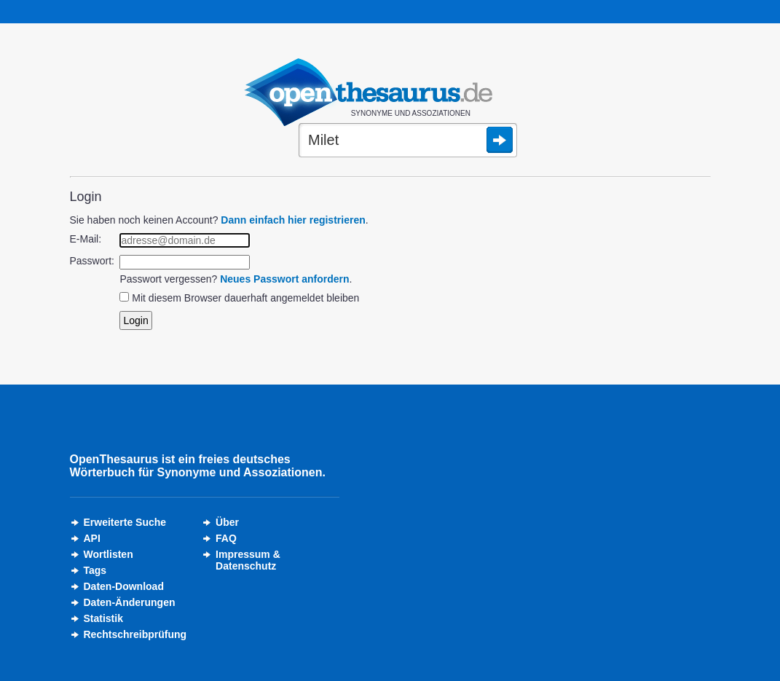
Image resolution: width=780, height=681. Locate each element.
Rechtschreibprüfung (135, 634)
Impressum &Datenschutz (248, 560)
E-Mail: (86, 239)
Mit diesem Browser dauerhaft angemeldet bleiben (245, 298)
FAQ (226, 538)
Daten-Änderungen (130, 602)
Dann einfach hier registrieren (293, 220)
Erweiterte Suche (125, 522)
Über (227, 522)
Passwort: (92, 261)
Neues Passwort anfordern (284, 279)
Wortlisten (108, 554)
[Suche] (408, 141)
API (92, 538)
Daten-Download (124, 586)
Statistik (103, 618)
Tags (95, 570)
